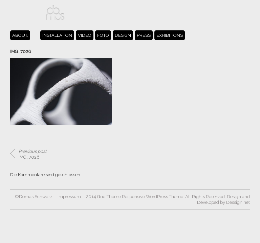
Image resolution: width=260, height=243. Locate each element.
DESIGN (123, 35)
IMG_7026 (32, 154)
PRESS (144, 35)
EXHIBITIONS (169, 35)
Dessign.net (238, 202)
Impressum (69, 196)
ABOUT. (20, 35)
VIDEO (84, 35)
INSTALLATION (57, 35)
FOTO (103, 35)
